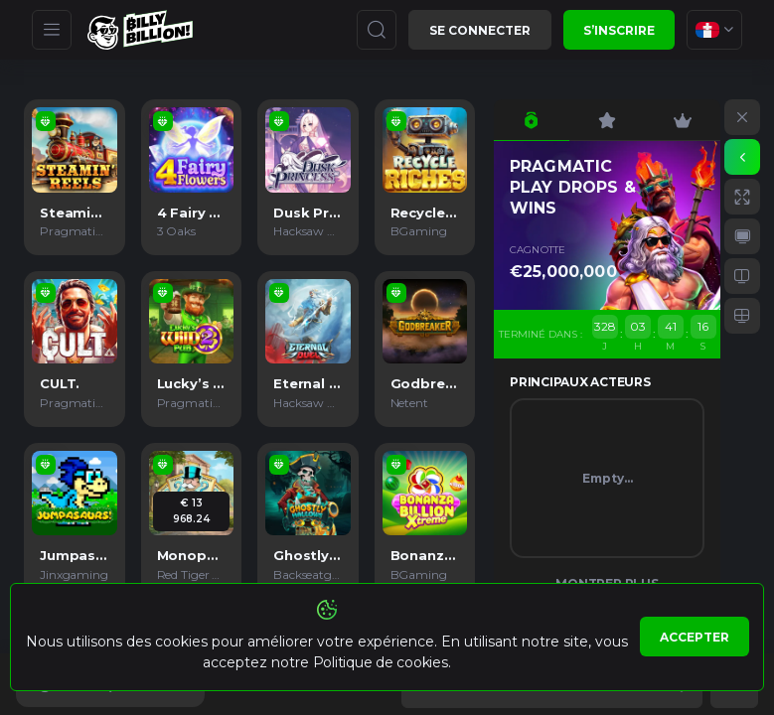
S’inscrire (619, 30)
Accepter (694, 637)
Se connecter (480, 30)
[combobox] (714, 30)
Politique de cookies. (382, 662)
